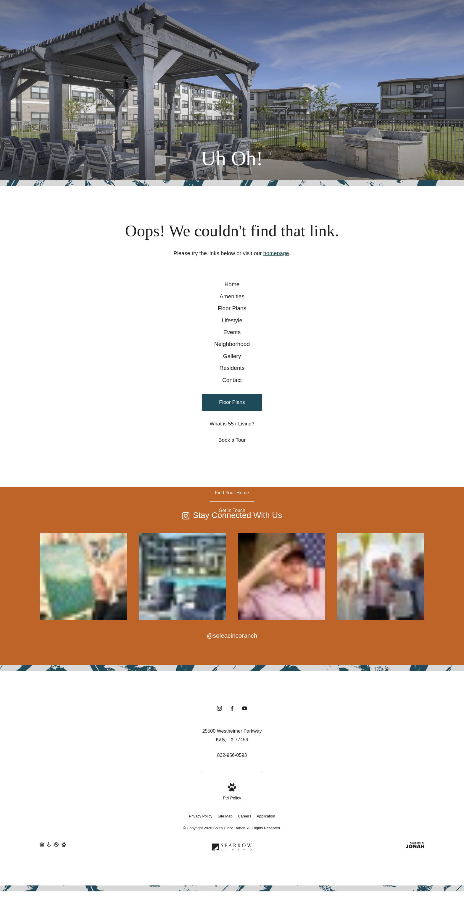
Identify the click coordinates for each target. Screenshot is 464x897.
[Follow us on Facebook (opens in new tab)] (232, 768)
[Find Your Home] (232, 551)
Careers (244, 876)
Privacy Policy (200, 876)
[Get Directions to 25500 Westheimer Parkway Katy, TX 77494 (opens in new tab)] (232, 795)
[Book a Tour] (232, 498)
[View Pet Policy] (232, 852)
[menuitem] (232, 288)
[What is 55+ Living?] (232, 482)
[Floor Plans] (232, 460)
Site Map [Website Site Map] (225, 876)
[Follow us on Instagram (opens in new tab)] (219, 768)
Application (266, 876)
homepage (276, 253)
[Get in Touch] (232, 569)
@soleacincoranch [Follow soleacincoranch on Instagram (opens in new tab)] (232, 694)
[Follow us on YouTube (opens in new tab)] (244, 768)
